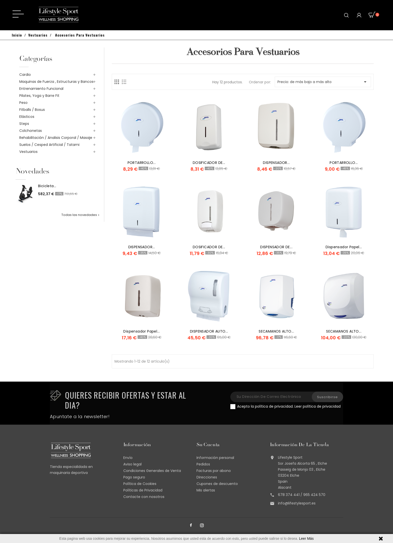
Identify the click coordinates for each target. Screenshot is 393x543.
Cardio (25, 74)
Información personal (215, 457)
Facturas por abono (214, 470)
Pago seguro (134, 477)
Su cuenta (208, 445)
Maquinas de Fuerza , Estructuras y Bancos (56, 81)
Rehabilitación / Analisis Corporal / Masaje (55, 137)
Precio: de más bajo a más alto (322, 82)
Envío (128, 457)
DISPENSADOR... (276, 162)
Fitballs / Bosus (32, 109)
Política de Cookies (139, 483)
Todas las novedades (80, 214)
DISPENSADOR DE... (276, 246)
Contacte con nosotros (143, 496)
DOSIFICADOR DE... (209, 162)
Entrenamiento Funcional (41, 88)
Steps (24, 123)
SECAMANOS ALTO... (276, 331)
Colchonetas (30, 130)
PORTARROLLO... (142, 162)
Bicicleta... (47, 185)
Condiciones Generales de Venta (152, 470)
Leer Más (306, 538)
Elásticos (26, 116)
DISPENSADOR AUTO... (209, 331)
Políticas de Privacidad (142, 490)
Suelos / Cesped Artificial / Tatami (49, 144)
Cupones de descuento (217, 483)
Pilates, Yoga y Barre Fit (39, 95)
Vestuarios (28, 151)
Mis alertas (206, 490)
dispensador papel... (344, 246)
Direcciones (207, 477)
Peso (23, 102)
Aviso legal (132, 464)
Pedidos (203, 464)
